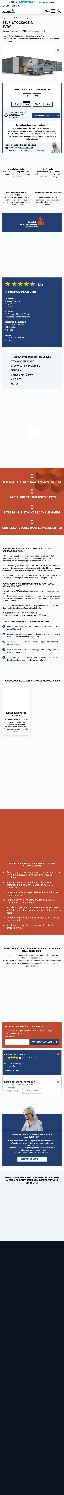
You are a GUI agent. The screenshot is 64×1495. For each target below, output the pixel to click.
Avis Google (31, 1057)
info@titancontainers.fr (22, 317)
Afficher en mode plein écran (58, 50)
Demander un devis (41, 116)
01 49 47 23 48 (26, 148)
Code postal (9, 1037)
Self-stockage (18, 18)
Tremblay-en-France (26, 615)
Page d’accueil (7, 18)
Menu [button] (50, 11)
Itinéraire (9, 306)
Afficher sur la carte (37, 31)
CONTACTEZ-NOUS (29, 1159)
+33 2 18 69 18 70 (13, 6)
